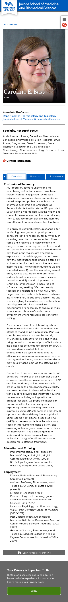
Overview (16, 176)
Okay (34, 590)
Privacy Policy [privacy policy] (36, 582)
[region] (34, 581)
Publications (56, 176)
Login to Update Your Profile (37, 553)
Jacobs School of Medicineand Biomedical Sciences (38, 5)
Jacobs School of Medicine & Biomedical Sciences (31, 119)
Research (35, 176)
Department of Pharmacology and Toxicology (29, 116)
